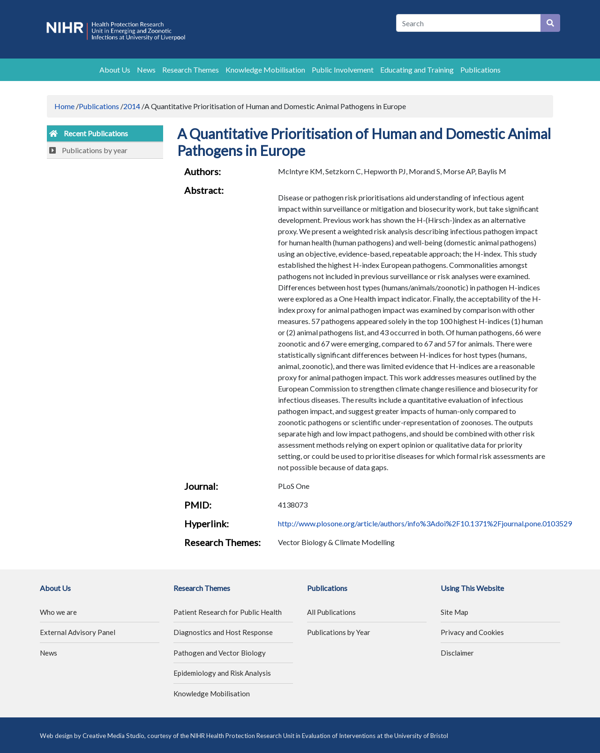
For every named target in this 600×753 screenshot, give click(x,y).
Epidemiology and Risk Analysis (222, 673)
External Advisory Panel (77, 632)
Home (64, 106)
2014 (131, 106)
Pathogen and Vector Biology (219, 653)
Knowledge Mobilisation (265, 69)
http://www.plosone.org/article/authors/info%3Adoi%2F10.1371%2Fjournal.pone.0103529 (425, 523)
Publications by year (88, 150)
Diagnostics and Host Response (223, 632)
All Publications (331, 612)
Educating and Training (417, 69)
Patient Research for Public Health (227, 612)
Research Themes (190, 69)
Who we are (58, 612)
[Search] (468, 23)
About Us (114, 69)
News (146, 69)
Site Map (454, 612)
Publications (480, 69)
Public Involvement (343, 69)
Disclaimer (457, 653)
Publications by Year (338, 632)
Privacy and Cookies (472, 632)
